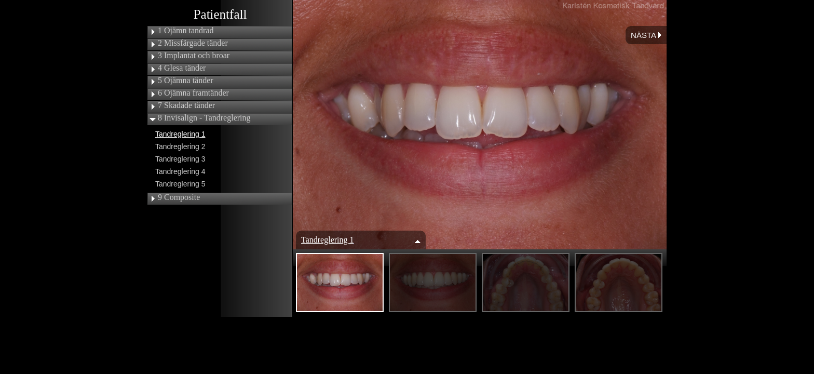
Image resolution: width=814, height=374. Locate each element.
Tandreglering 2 (180, 146)
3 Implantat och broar (193, 55)
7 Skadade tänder (186, 105)
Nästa (646, 35)
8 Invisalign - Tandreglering (204, 118)
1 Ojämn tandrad (186, 30)
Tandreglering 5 (180, 184)
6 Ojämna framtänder (193, 93)
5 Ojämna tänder (185, 80)
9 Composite (179, 197)
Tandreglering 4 (180, 171)
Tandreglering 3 (180, 159)
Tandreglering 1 (180, 134)
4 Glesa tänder (182, 68)
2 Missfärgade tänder (193, 43)
